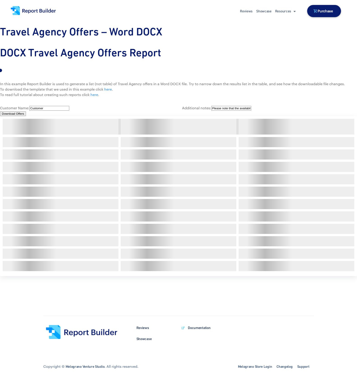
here (108, 89)
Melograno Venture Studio (85, 366)
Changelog (284, 366)
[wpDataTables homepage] (85, 332)
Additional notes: (196, 108)
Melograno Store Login (255, 366)
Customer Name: (14, 108)
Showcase (264, 11)
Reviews (246, 11)
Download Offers (13, 113)
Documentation (199, 328)
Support (303, 366)
